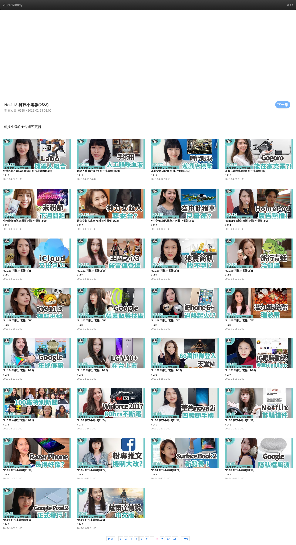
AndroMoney (12, 5)
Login (290, 5)
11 (174, 538)
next (185, 538)
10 (168, 538)
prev (110, 538)
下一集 (282, 105)
